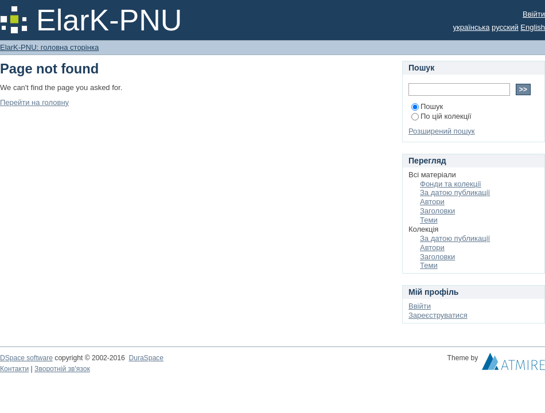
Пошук (427, 106)
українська (471, 27)
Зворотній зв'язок (62, 369)
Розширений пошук (441, 131)
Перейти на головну (34, 102)
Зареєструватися (438, 315)
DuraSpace (146, 358)
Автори (432, 201)
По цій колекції (441, 116)
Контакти (14, 369)
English (532, 27)
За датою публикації (455, 192)
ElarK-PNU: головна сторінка (49, 47)
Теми (429, 220)
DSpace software (26, 358)
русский (505, 27)
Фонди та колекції (450, 184)
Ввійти (534, 14)
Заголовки (437, 210)
